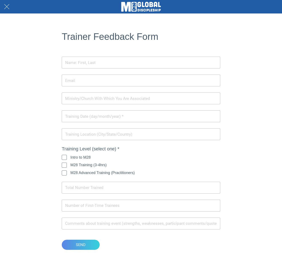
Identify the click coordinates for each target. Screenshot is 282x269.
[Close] (6, 6)
